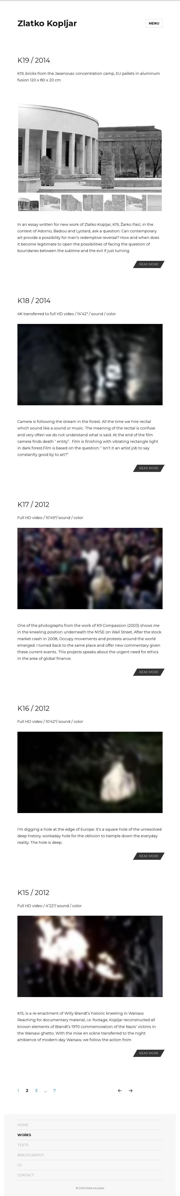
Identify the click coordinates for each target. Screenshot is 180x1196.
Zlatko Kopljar (47, 23)
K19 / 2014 (33, 60)
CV (19, 1165)
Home (22, 1125)
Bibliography (30, 1155)
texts (22, 1145)
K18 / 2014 (34, 300)
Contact (25, 1175)
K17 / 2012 (33, 504)
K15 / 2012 (33, 892)
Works (24, 1135)
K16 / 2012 (33, 708)
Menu (154, 23)
